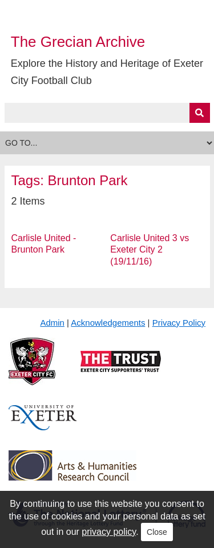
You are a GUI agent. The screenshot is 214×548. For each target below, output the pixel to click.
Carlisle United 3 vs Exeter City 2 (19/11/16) (149, 250)
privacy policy (109, 532)
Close (157, 532)
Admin (52, 322)
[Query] (107, 113)
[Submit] (199, 113)
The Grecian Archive (78, 41)
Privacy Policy (178, 322)
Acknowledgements (108, 322)
